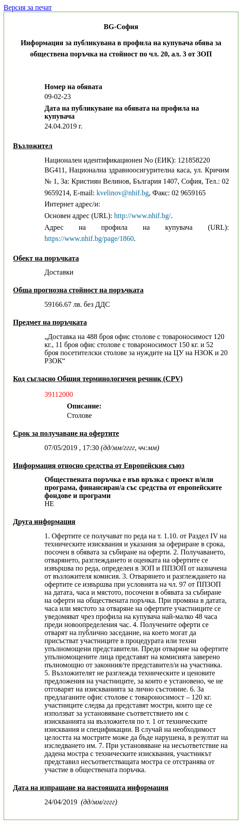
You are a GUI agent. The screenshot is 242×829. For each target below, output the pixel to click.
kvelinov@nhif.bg (123, 193)
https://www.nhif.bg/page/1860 (89, 238)
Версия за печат (28, 7)
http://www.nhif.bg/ (142, 215)
